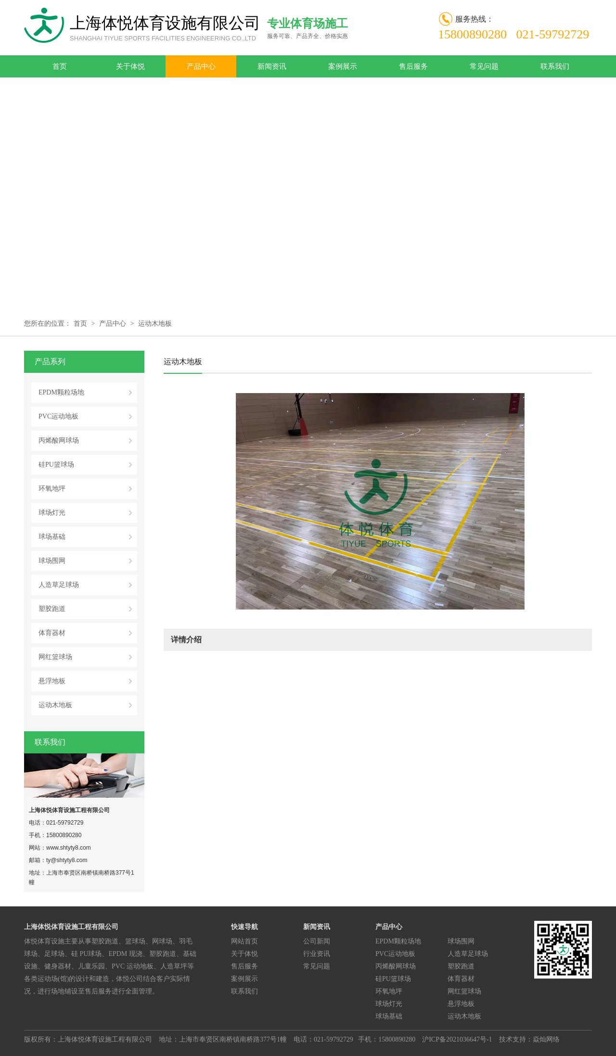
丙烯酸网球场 (58, 440)
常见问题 (484, 66)
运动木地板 (155, 323)
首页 (59, 66)
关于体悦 (130, 66)
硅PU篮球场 (56, 464)
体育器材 (51, 632)
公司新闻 (316, 941)
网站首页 (244, 941)
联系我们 (554, 66)
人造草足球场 (58, 584)
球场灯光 (51, 512)
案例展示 (342, 66)
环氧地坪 (51, 488)
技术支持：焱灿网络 (529, 1039)
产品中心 (201, 66)
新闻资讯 (271, 66)
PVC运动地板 (58, 416)
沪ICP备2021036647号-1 (457, 1039)
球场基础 (51, 536)
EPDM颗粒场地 (61, 392)
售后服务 (413, 66)
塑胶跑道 (51, 608)
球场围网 (51, 560)
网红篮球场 (55, 657)
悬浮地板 (51, 681)
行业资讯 (316, 953)
